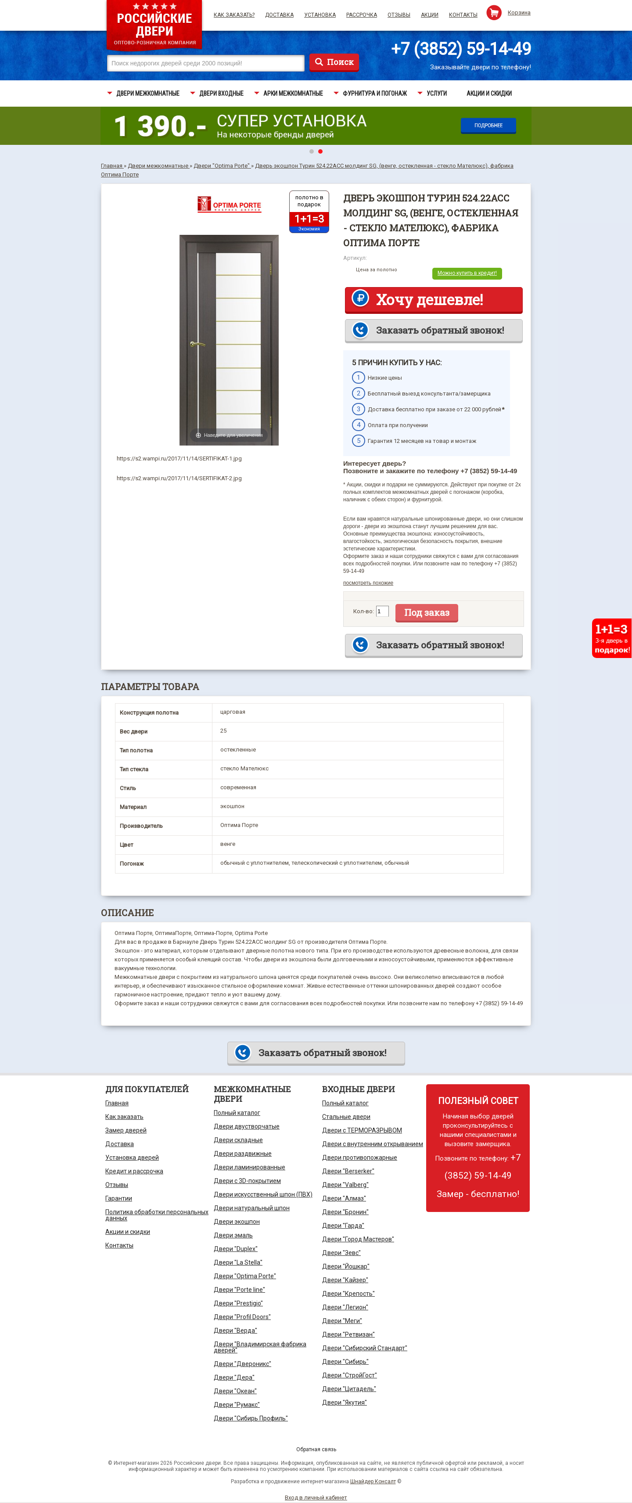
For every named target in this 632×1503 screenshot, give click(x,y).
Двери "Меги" (342, 1320)
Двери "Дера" (234, 1377)
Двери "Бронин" (345, 1211)
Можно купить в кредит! (467, 273)
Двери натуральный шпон (252, 1208)
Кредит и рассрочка (134, 1171)
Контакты (463, 15)
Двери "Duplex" (236, 1248)
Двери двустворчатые (247, 1126)
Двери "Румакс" (237, 1404)
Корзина (519, 12)
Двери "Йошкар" (346, 1266)
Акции (429, 15)
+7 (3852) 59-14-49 (461, 49)
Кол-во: (363, 611)
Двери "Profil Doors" (242, 1316)
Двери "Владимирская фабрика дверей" (260, 1347)
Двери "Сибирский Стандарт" (364, 1348)
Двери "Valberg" (345, 1184)
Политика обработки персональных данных (156, 1215)
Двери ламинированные (249, 1167)
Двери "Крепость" (348, 1293)
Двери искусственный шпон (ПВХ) (263, 1194)
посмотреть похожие (368, 583)
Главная (117, 1103)
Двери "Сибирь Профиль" (251, 1418)
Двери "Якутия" (344, 1402)
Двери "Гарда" (343, 1225)
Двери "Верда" (235, 1330)
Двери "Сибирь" (345, 1361)
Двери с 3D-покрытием (247, 1180)
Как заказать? (234, 15)
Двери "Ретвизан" (348, 1334)
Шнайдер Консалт (373, 1481)
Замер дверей (126, 1130)
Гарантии (118, 1198)
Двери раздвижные (243, 1153)
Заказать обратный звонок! (440, 330)
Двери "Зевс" (341, 1252)
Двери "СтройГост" (349, 1375)
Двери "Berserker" (348, 1171)
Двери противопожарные (359, 1157)
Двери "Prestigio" (238, 1303)
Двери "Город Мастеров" (358, 1239)
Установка (320, 15)
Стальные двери (346, 1116)
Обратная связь (316, 1449)
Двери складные (238, 1139)
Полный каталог (237, 1112)
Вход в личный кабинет (316, 1497)
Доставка (279, 15)
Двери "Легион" (345, 1307)
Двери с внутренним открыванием (372, 1143)
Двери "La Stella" (238, 1262)
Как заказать (124, 1116)
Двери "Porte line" (239, 1289)
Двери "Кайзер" (345, 1280)
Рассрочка (361, 15)
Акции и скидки (127, 1231)
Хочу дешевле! (429, 299)
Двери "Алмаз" (344, 1198)
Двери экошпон (237, 1221)
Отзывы (399, 15)
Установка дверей (132, 1157)
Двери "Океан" (235, 1391)
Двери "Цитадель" (349, 1388)
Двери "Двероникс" (242, 1363)
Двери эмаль (233, 1235)
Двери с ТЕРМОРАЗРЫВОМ (362, 1130)
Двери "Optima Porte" (245, 1276)
